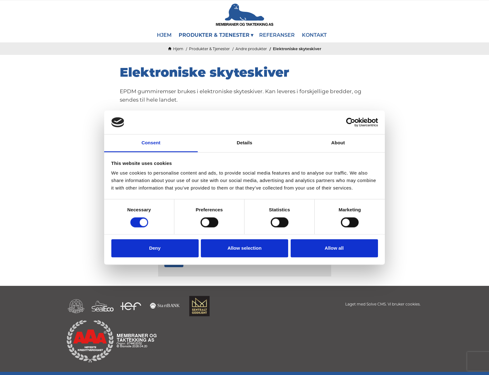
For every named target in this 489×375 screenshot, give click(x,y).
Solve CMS (376, 304)
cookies (412, 304)
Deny (155, 248)
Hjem (178, 48)
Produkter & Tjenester (209, 48)
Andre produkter (251, 48)
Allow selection (244, 248)
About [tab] (338, 143)
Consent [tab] (151, 143)
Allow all (334, 248)
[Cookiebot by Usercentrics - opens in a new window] (350, 122)
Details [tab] (244, 143)
